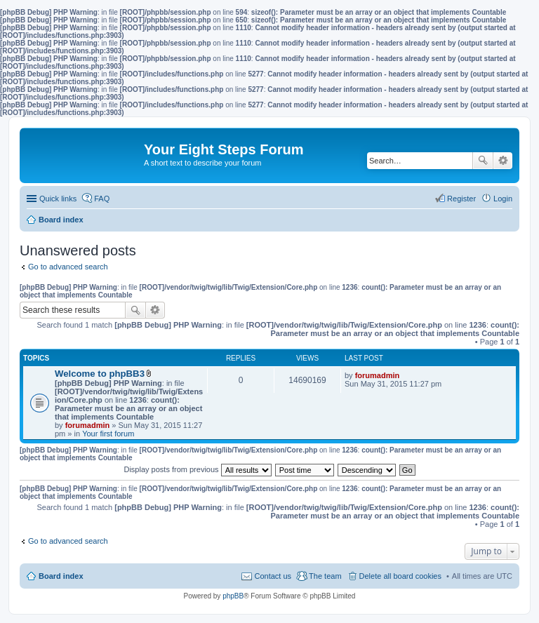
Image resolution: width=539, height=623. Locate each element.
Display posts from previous (197, 469)
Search (482, 160)
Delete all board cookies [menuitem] (400, 576)
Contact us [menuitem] (272, 576)
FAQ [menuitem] (101, 198)
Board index (61, 576)
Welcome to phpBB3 (100, 373)
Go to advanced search (68, 266)
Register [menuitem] (461, 198)
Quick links (57, 198)
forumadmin (87, 425)
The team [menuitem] (325, 576)
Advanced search (502, 160)
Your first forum (108, 433)
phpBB (233, 596)
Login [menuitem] (502, 198)
